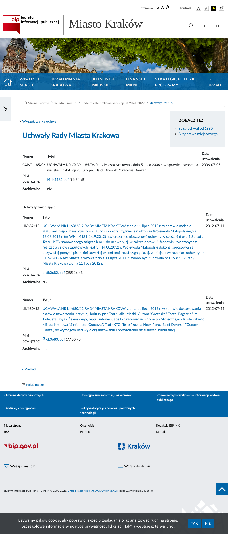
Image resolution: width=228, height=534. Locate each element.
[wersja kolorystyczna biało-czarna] (206, 8)
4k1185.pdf (58, 179)
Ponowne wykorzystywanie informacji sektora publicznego (188, 398)
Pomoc (85, 431)
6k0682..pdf (54, 273)
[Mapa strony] (205, 26)
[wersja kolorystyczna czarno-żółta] (213, 8)
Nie (208, 523)
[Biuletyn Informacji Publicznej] (57, 449)
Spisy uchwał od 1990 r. (197, 128)
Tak (194, 523)
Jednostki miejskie (103, 82)
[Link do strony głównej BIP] (79, 25)
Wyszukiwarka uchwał (40, 121)
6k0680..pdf (54, 339)
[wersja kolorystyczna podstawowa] (198, 8)
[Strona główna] (9, 82)
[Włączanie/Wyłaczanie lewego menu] (5, 109)
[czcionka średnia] (163, 8)
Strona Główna (38, 103)
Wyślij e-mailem (19, 466)
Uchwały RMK (159, 103)
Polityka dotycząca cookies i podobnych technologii (107, 411)
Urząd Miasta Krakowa (65, 82)
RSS (7, 431)
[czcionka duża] (172, 8)
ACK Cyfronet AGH (106, 490)
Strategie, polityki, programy (176, 82)
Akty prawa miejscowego (198, 134)
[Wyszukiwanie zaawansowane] (191, 26)
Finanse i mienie (135, 82)
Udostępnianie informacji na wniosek (105, 395)
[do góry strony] (222, 489)
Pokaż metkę (35, 384)
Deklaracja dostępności (20, 408)
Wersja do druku (134, 466)
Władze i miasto (29, 82)
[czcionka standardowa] (158, 8)
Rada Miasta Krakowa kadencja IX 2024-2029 (113, 103)
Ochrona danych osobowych (24, 395)
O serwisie (87, 425)
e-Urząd (214, 82)
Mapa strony (12, 425)
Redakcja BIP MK (168, 425)
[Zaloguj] (218, 26)
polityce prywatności (88, 526)
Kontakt (161, 431)
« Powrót (29, 369)
